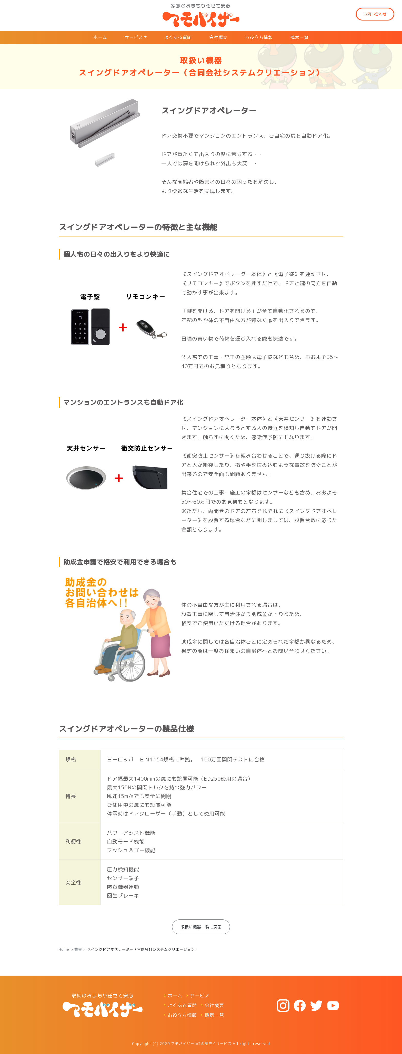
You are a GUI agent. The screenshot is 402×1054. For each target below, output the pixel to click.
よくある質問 (178, 37)
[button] (66, 133)
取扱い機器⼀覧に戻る (201, 927)
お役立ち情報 (259, 37)
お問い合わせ (375, 14)
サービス (134, 37)
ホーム (100, 37)
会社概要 (218, 37)
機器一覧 (299, 37)
